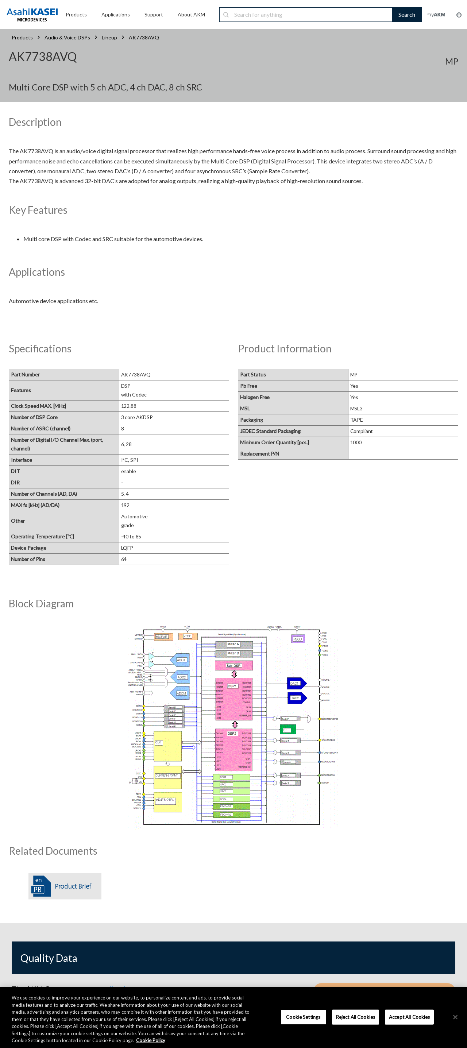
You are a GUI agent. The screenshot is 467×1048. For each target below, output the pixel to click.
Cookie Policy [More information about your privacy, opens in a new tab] (150, 1040)
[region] (233, 1017)
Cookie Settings (303, 1017)
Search (406, 14)
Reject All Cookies (355, 1017)
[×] (455, 1017)
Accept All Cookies (409, 1017)
